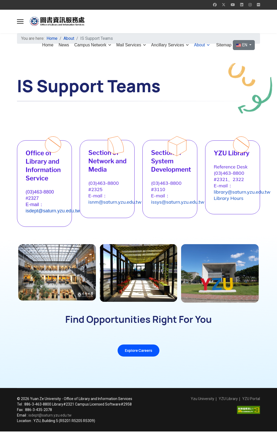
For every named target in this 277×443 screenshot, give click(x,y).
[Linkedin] (241, 5)
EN (242, 44)
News (64, 45)
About (199, 45)
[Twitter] (224, 5)
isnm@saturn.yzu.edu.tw (119, 206)
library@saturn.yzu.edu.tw (246, 211)
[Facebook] (215, 5)
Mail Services (128, 45)
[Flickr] (258, 5)
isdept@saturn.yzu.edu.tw (57, 215)
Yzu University (202, 410)
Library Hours (232, 217)
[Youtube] (233, 5)
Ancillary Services (167, 45)
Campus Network (90, 45)
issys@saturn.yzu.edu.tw (182, 206)
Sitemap (224, 45)
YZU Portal (251, 410)
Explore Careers (138, 361)
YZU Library (228, 410)
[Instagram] (250, 5)
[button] (20, 21)
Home (48, 45)
